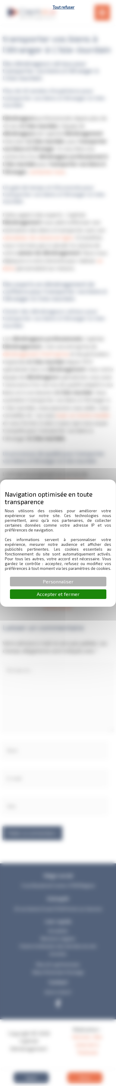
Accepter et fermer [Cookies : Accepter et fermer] (58, 594)
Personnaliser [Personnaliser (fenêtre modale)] (58, 581)
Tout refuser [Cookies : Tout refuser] (63, 7)
